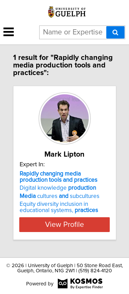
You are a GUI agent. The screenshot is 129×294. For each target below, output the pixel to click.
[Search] (115, 32)
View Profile (64, 224)
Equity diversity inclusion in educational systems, (59, 207)
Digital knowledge (58, 188)
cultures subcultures (59, 196)
